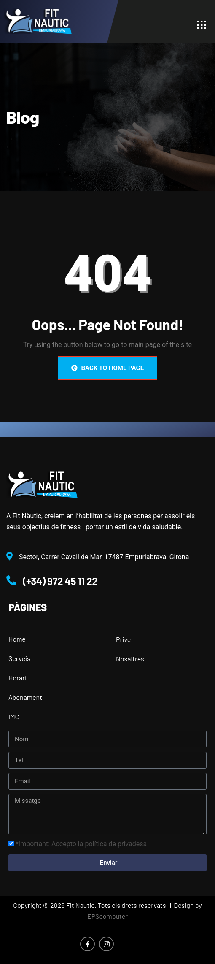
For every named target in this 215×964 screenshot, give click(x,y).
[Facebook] (87, 944)
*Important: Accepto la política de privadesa (81, 844)
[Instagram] (106, 944)
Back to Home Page (107, 368)
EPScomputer (107, 916)
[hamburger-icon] (203, 24)
